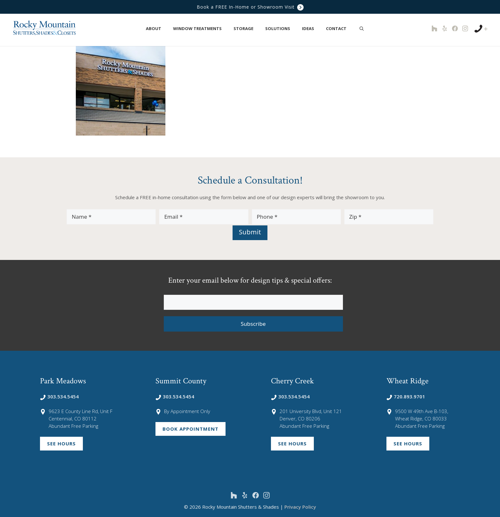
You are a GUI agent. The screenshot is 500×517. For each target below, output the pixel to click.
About (157, 29)
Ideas (311, 29)
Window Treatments (200, 29)
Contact (339, 29)
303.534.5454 (59, 396)
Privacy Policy (300, 507)
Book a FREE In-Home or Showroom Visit (250, 7)
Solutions (281, 29)
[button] (165, 29)
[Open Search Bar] (361, 28)
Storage (247, 29)
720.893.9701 (405, 396)
